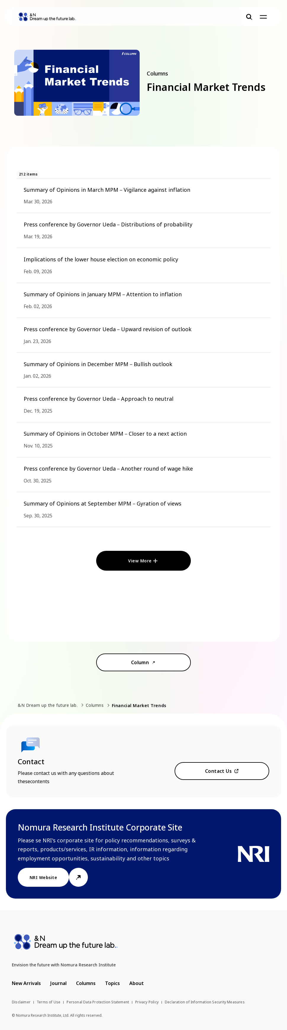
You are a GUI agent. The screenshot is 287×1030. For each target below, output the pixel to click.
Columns (95, 705)
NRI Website (43, 877)
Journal (58, 983)
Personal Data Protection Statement (98, 1002)
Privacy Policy (147, 1002)
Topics (112, 983)
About (136, 983)
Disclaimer (21, 1002)
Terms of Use (48, 1002)
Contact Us (218, 771)
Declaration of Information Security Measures (205, 1002)
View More (139, 561)
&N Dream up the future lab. (48, 705)
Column (140, 662)
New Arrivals (26, 983)
